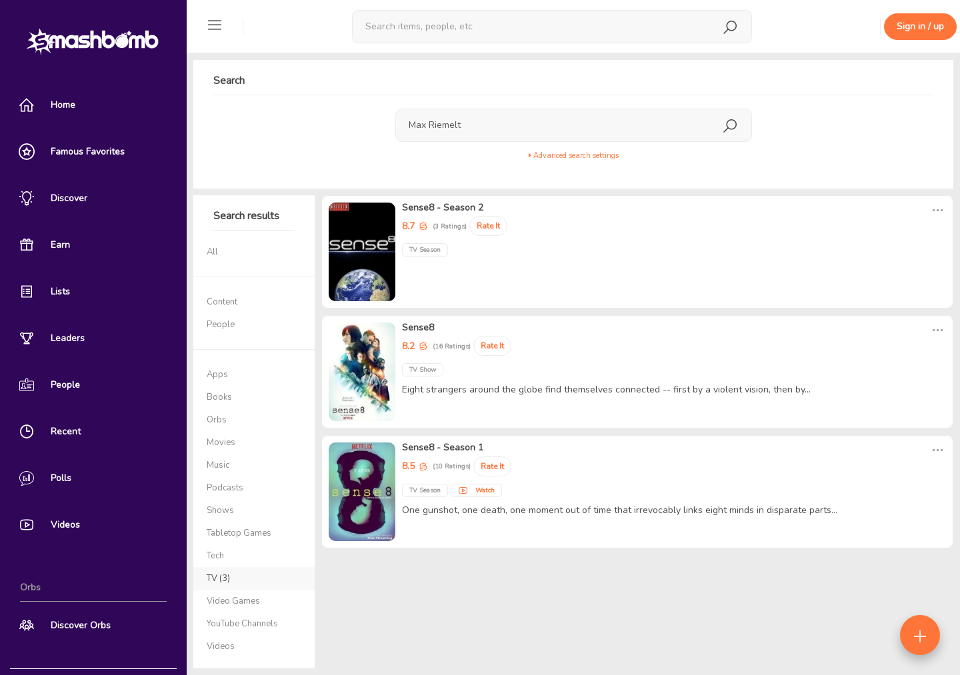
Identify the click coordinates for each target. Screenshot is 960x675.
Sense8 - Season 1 (442, 447)
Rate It (488, 226)
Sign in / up (920, 26)
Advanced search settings (574, 156)
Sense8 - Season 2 (442, 207)
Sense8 (418, 327)
